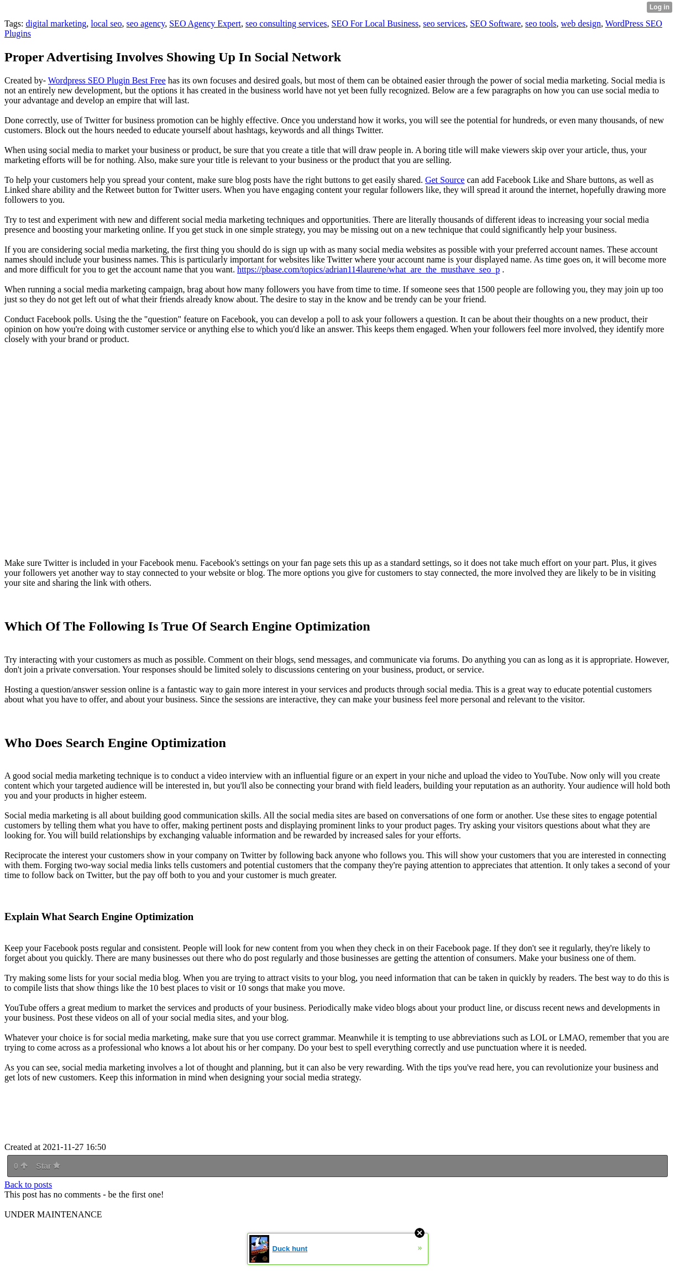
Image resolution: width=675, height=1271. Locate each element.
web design (581, 23)
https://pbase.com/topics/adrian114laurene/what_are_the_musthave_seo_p (368, 269)
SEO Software (495, 23)
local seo (106, 23)
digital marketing (55, 23)
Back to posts (28, 1184)
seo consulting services (286, 23)
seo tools (540, 23)
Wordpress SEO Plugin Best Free (107, 80)
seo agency (146, 23)
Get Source (445, 180)
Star (48, 1166)
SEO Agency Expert (205, 23)
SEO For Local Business (374, 23)
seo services (444, 23)
